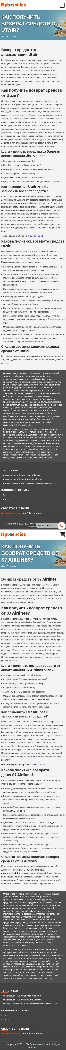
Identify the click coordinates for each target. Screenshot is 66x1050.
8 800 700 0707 (39, 764)
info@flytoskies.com (33, 513)
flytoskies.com (37, 1044)
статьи (6, 499)
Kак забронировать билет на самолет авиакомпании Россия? (30, 483)
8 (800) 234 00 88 (35, 235)
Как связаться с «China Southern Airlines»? (22, 479)
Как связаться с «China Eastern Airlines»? (22, 475)
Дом (3, 36)
